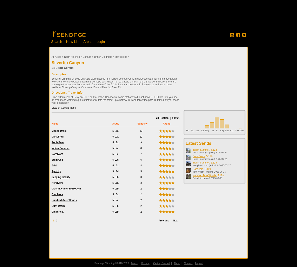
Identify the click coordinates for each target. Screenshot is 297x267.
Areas (87, 42)
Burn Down (58, 206)
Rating (166, 123)
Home (69, 34)
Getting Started (161, 263)
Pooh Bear (58, 142)
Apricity (56, 171)
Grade (115, 123)
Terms (134, 263)
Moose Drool (59, 130)
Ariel (54, 165)
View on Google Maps (64, 107)
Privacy (145, 263)
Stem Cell (57, 159)
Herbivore (57, 182)
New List (72, 42)
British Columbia (103, 56)
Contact (188, 263)
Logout (199, 263)
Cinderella (58, 211)
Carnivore (57, 154)
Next (175, 220)
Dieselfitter (58, 136)
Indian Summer (61, 148)
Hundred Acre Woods (64, 200)
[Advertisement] (148, 17)
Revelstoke (121, 56)
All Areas (56, 56)
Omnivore (57, 194)
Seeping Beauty (61, 177)
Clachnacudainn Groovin (66, 188)
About (177, 263)
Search (56, 42)
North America (72, 56)
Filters (175, 118)
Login (100, 42)
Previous (163, 220)
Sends (141, 123)
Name (55, 123)
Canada (87, 56)
